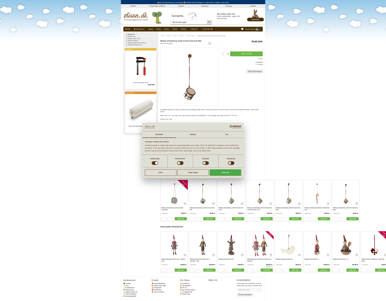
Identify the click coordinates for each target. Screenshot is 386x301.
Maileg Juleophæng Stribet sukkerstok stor (317, 209)
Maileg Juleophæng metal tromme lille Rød (345, 209)
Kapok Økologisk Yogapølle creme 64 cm (141, 126)
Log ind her (255, 19)
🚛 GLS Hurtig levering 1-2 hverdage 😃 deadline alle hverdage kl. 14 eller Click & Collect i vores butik (193, 2)
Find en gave (229, 6)
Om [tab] (226, 134)
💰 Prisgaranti (156, 287)
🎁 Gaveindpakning (158, 283)
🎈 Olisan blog (185, 294)
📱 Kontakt (127, 283)
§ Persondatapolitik (129, 296)
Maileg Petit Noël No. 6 (312, 259)
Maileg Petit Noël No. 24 (340, 259)
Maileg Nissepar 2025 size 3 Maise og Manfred (259, 260)
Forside (162, 35)
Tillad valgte (193, 172)
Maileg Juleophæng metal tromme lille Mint (288, 209)
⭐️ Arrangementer (186, 292)
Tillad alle (225, 172)
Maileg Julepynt (191, 35)
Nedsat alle (130, 93)
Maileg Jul (182, 35)
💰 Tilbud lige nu (139, 29)
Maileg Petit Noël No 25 (226, 259)
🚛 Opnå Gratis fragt (159, 285)
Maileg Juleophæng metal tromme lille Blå (202, 209)
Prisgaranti (181, 6)
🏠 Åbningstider (185, 285)
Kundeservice (205, 6)
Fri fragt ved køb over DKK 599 (157, 6)
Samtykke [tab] (159, 134)
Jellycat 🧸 (194, 29)
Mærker (174, 29)
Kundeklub (253, 6)
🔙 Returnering (128, 290)
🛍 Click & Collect (158, 292)
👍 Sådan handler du (130, 292)
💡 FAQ (126, 285)
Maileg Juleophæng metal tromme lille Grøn (231, 209)
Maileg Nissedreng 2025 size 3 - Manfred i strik (200, 260)
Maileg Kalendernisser (135, 45)
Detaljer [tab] (193, 134)
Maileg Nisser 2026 (134, 38)
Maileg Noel (132, 36)
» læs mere (164, 213)
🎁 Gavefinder (156, 290)
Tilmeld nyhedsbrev (245, 295)
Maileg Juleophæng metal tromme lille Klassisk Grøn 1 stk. (259, 209)
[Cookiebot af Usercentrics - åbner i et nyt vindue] (231, 127)
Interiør (166, 29)
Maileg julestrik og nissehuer (137, 43)
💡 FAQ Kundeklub (129, 294)
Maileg (158, 29)
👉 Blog (127, 29)
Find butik (133, 6)
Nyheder (183, 29)
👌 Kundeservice (129, 287)
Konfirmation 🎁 (207, 29)
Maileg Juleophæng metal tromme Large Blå (172, 209)
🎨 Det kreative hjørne (187, 290)
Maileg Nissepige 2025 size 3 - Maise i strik (173, 260)
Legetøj (150, 29)
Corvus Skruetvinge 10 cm (140, 82)
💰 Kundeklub (184, 283)
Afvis (161, 172)
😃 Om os (183, 287)
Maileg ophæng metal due (284, 259)
